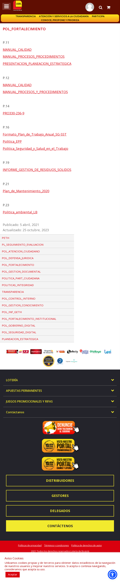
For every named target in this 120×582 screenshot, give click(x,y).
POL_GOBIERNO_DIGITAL (18, 325)
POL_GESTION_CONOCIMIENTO (22, 305)
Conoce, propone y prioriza (60, 20)
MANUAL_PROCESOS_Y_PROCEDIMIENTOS (35, 92)
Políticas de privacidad (30, 545)
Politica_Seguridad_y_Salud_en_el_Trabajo (35, 148)
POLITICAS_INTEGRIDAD (18, 285)
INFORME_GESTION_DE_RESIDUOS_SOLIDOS (37, 169)
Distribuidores (60, 480)
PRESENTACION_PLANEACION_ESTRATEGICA (37, 63)
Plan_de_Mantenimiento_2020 (26, 191)
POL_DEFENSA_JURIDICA (17, 258)
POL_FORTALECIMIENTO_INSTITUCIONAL (29, 319)
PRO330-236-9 (13, 113)
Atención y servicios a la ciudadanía (64, 16)
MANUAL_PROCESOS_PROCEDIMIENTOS (34, 56)
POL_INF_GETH (12, 312)
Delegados (60, 511)
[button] (112, 574)
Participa (98, 16)
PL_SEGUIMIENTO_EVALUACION (22, 244)
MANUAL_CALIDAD (17, 49)
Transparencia (26, 16)
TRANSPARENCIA (13, 292)
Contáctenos (60, 526)
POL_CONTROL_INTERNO (18, 298)
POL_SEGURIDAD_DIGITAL (19, 332)
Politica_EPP (12, 141)
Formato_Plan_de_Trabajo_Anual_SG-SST (35, 134)
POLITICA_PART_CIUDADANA (20, 278)
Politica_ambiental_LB (20, 212)
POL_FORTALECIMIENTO (18, 265)
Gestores (60, 495)
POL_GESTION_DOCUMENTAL (21, 271)
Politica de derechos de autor (86, 545)
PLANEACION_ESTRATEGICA (20, 339)
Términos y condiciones (56, 545)
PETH (5, 238)
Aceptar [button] (12, 574)
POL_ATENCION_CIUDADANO (21, 251)
